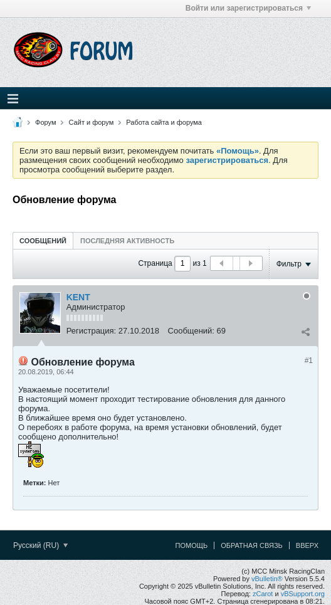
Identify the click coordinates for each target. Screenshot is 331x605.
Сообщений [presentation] (42, 241)
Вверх (307, 545)
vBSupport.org (303, 593)
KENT (78, 297)
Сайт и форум (91, 122)
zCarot (263, 593)
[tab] (43, 240)
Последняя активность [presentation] (127, 241)
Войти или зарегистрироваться (248, 8)
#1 (309, 360)
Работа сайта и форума (164, 122)
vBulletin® (267, 578)
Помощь (192, 545)
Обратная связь (252, 545)
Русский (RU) (40, 545)
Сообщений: (191, 330)
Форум (45, 122)
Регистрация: (91, 330)
